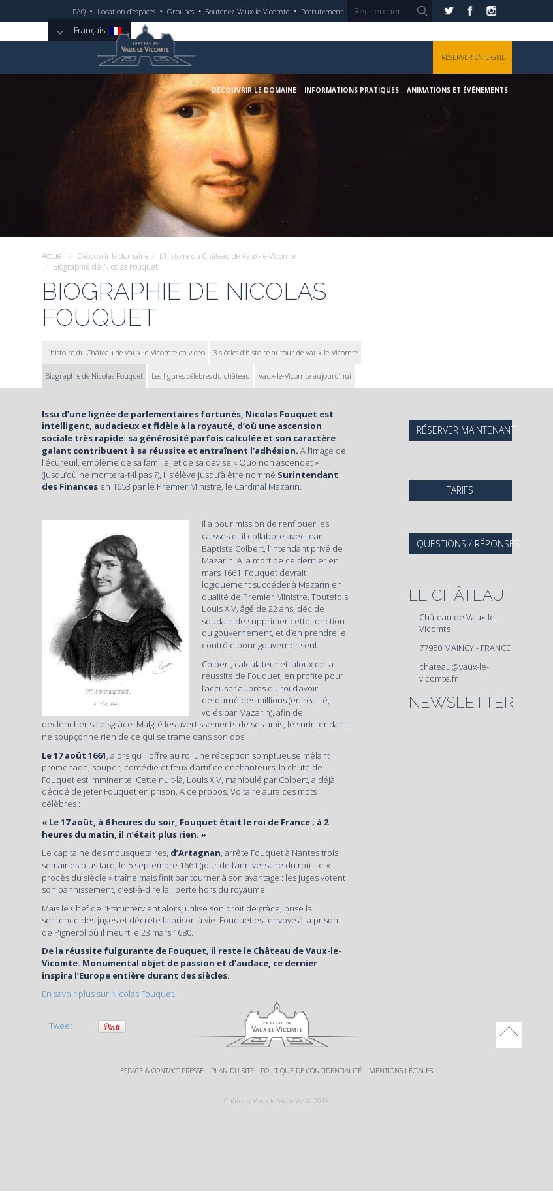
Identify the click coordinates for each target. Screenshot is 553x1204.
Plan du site (231, 1071)
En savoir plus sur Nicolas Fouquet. (109, 994)
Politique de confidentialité (314, 1071)
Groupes (180, 11)
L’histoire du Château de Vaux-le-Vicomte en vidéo (125, 351)
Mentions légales (407, 1071)
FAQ (79, 11)
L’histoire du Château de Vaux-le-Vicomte (236, 255)
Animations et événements (457, 90)
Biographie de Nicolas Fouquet (94, 376)
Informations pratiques (351, 90)
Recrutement (322, 11)
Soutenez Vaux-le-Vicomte (247, 11)
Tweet (60, 1026)
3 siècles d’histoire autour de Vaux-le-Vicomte (285, 351)
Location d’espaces (126, 11)
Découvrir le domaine (254, 90)
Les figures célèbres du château (200, 376)
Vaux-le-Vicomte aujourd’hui (305, 376)
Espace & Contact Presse (156, 1071)
